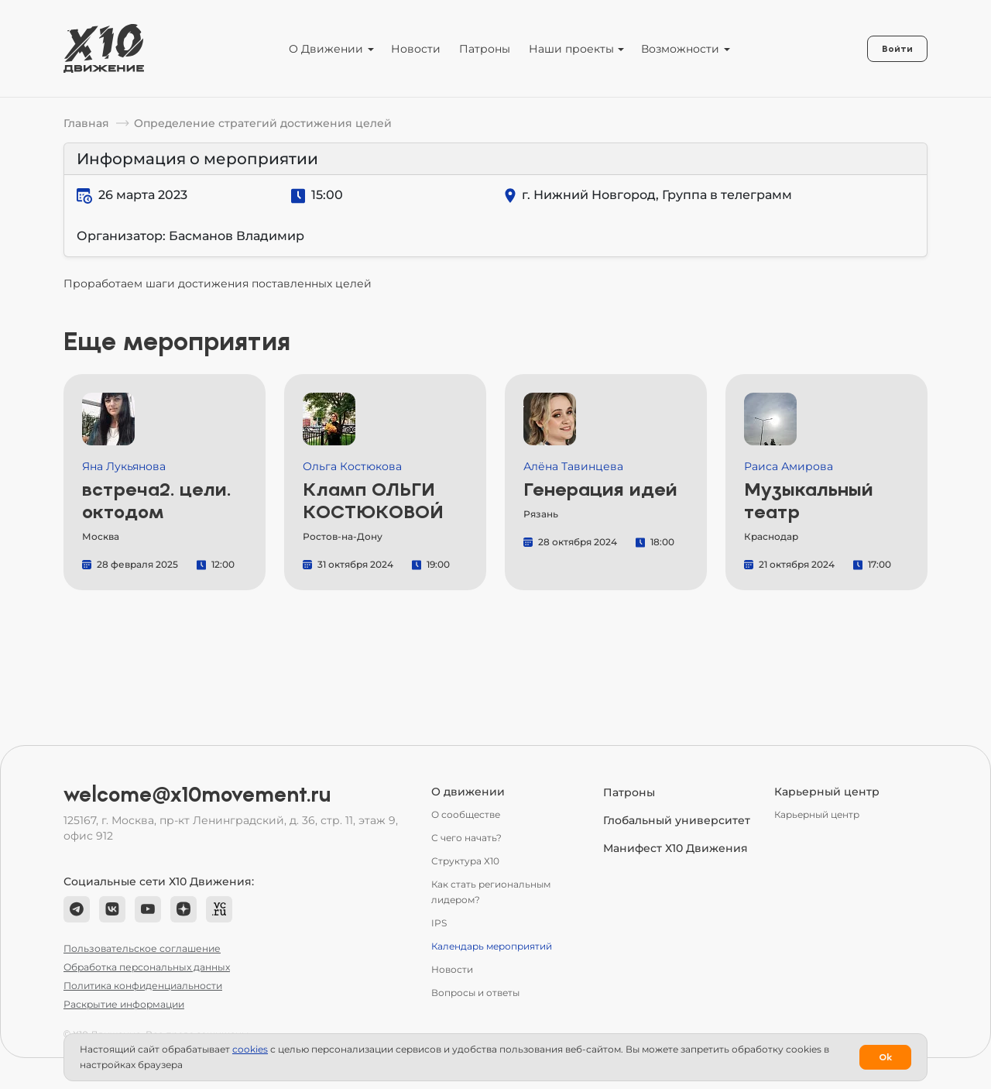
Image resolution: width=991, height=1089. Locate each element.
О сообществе (465, 814)
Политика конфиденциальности (142, 985)
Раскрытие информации (123, 1004)
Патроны (484, 49)
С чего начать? (466, 837)
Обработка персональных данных (146, 967)
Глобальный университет (676, 820)
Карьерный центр (816, 814)
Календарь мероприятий (491, 946)
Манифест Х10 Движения (675, 848)
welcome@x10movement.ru (197, 795)
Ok (885, 1057)
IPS (439, 923)
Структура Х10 (465, 861)
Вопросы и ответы (475, 992)
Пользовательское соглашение (142, 948)
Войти (897, 48)
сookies (250, 1049)
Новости (416, 49)
